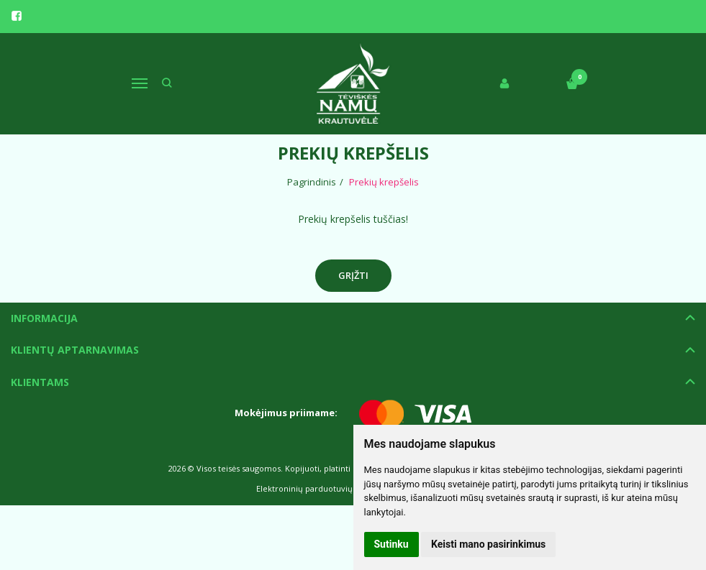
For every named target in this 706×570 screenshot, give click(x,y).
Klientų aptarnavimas (75, 350)
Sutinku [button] (391, 544)
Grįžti (353, 275)
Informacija (44, 318)
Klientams (40, 382)
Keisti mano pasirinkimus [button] (488, 544)
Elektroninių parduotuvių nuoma (319, 488)
